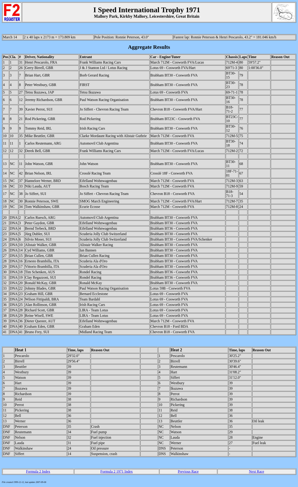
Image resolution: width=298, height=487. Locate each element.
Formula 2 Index (38, 471)
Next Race (256, 471)
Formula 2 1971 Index (116, 471)
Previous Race (188, 471)
